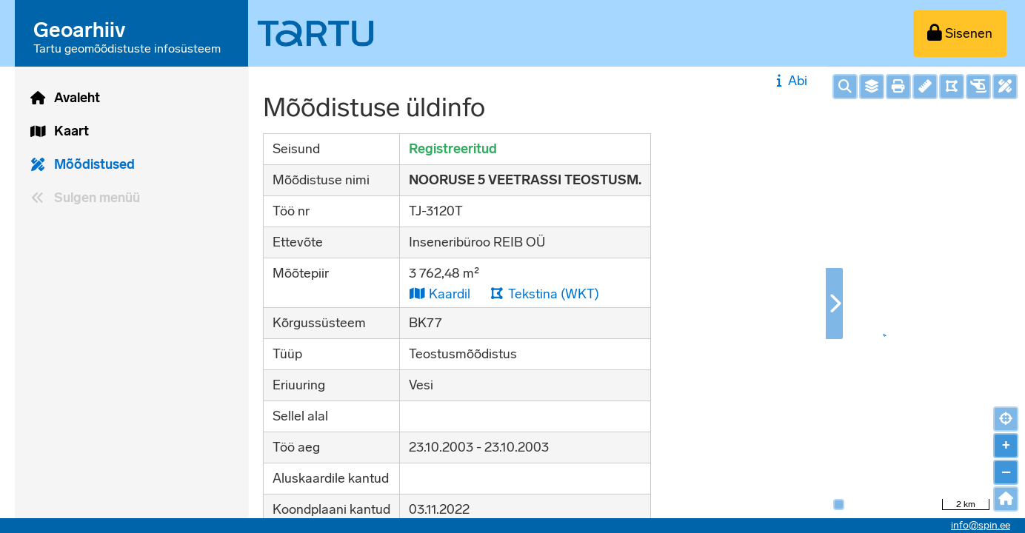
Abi (790, 81)
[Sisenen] (959, 33)
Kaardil (439, 293)
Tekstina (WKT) (544, 293)
